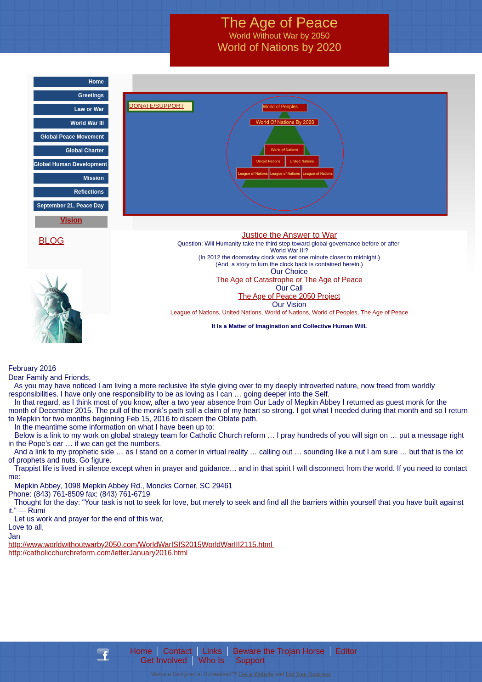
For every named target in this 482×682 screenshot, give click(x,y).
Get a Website (255, 674)
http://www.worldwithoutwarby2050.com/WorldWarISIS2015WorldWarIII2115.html (141, 544)
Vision (71, 220)
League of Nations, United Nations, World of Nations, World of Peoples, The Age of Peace (289, 312)
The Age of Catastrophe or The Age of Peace (289, 280)
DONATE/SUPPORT (156, 105)
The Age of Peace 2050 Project (289, 296)
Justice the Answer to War (289, 235)
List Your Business (308, 674)
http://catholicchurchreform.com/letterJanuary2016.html (99, 553)
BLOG (51, 240)
